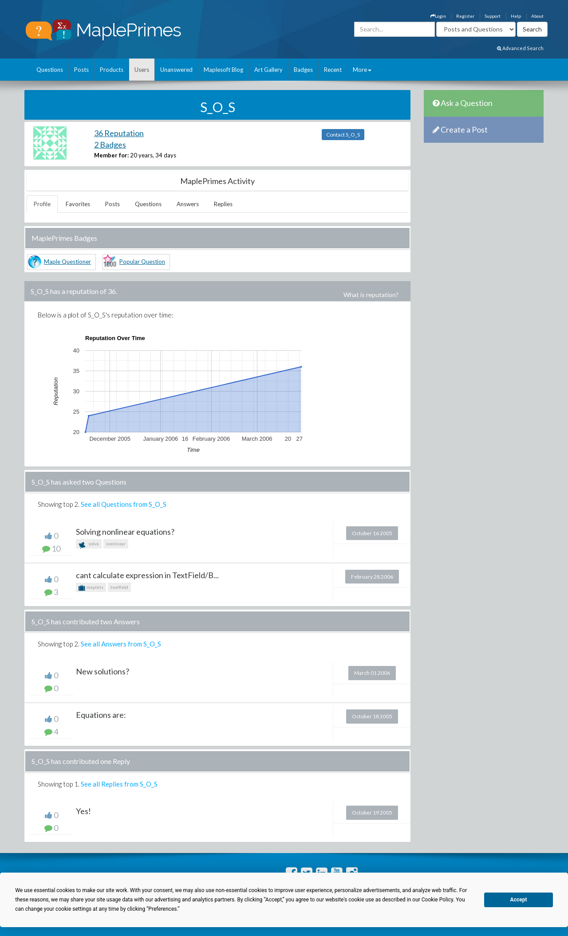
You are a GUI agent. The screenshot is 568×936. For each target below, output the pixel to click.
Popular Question (142, 261)
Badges (303, 69)
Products (111, 69)
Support (493, 16)
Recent (333, 69)
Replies (223, 204)
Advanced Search (520, 48)
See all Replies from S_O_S (119, 784)
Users (141, 69)
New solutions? (102, 671)
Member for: (111, 155)
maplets (91, 587)
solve (89, 544)
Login (438, 16)
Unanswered (176, 69)
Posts (81, 69)
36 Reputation (119, 133)
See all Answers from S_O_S (121, 644)
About (537, 16)
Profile (42, 204)
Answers (188, 204)
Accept (518, 900)
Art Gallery (268, 69)
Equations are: (101, 715)
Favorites (78, 204)
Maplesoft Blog (223, 69)
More (362, 69)
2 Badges (110, 144)
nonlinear (116, 543)
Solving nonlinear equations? (125, 532)
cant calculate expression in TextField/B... (147, 575)
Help (516, 16)
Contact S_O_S (343, 134)
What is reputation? (370, 294)
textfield (119, 587)
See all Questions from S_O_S (123, 504)
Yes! (83, 811)
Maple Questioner (67, 261)
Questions (49, 69)
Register (465, 16)
